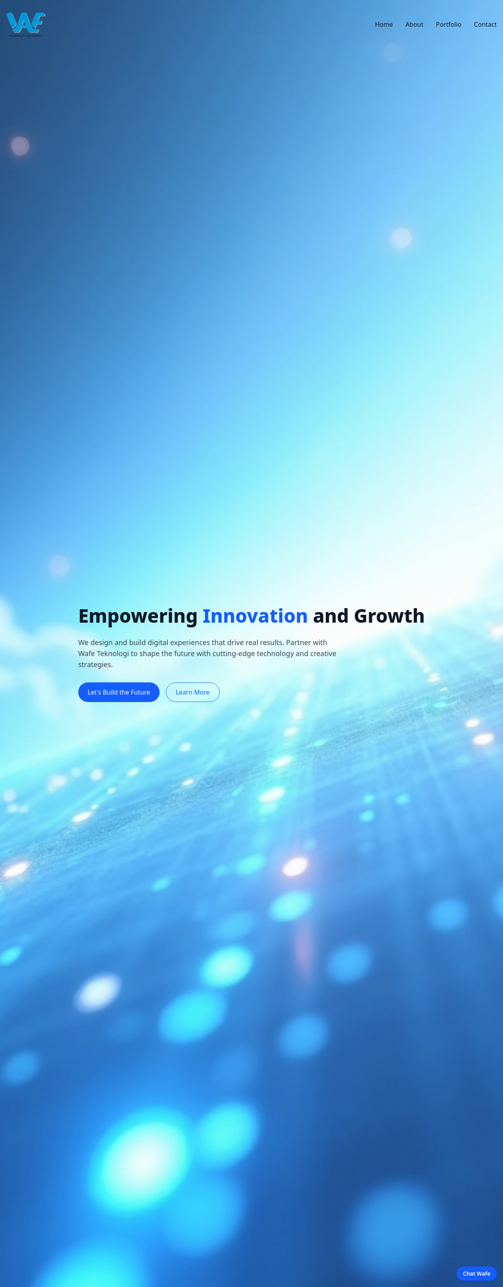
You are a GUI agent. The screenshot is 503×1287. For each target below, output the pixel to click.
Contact (485, 24)
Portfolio (448, 24)
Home (384, 24)
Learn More (193, 692)
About (414, 24)
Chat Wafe (476, 1273)
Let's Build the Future (119, 692)
